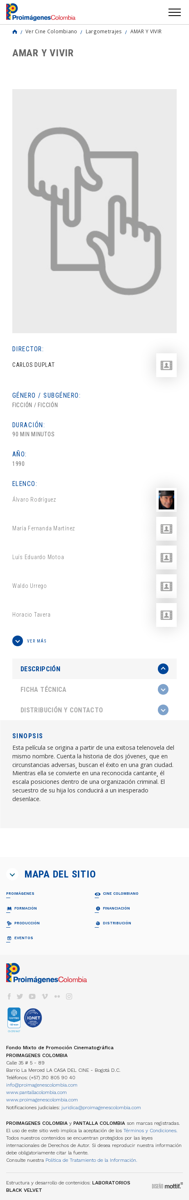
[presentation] (94, 669)
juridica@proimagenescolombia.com (101, 1107)
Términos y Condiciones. (150, 1130)
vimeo (45, 996)
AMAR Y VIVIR (146, 31)
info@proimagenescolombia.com (41, 1085)
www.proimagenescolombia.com (42, 1100)
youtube (32, 996)
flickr (57, 996)
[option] (94, 211)
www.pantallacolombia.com (36, 1092)
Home (14, 32)
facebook (9, 996)
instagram (69, 996)
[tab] (94, 669)
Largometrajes (104, 31)
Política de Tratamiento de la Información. (91, 1160)
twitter (20, 996)
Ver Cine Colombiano (51, 31)
